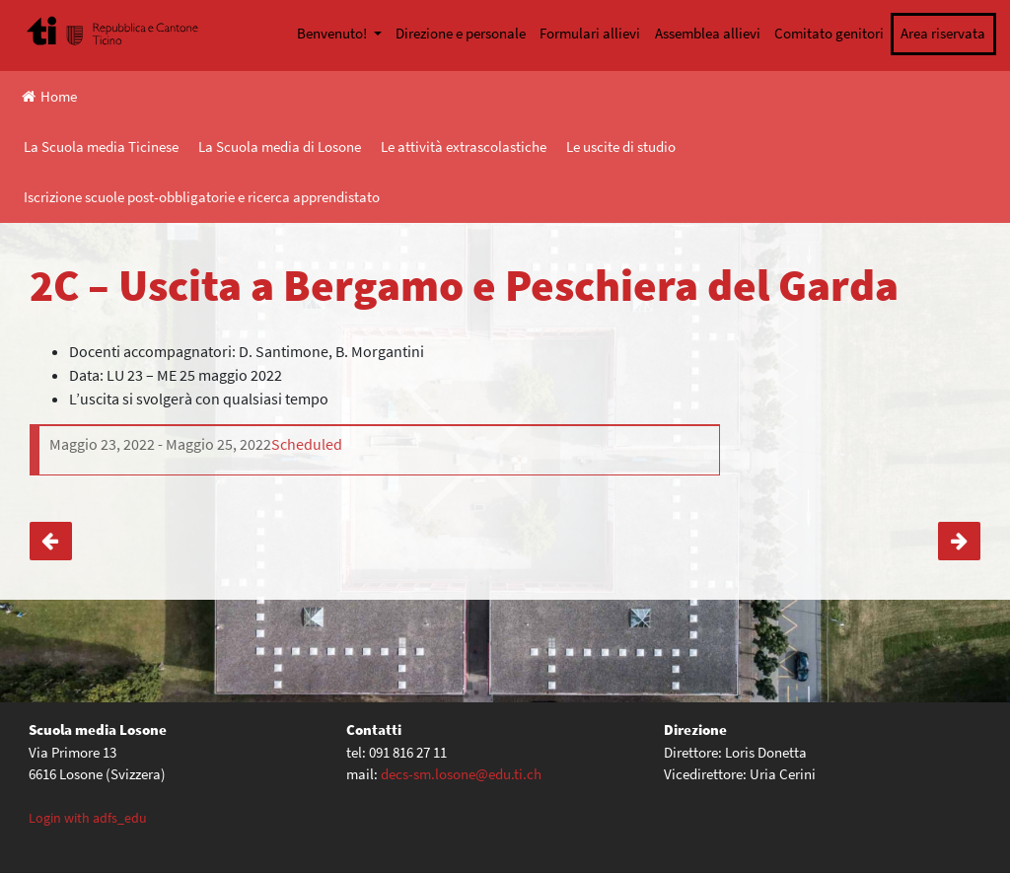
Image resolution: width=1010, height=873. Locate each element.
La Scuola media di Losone (279, 146)
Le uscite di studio (621, 146)
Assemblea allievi (707, 33)
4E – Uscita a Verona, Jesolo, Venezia (51, 541)
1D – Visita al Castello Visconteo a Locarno (959, 541)
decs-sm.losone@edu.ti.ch (461, 773)
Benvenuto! (333, 33)
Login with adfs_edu (88, 818)
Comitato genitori (829, 33)
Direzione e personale (461, 33)
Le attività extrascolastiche (463, 146)
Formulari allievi (590, 33)
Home (49, 96)
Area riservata (943, 33)
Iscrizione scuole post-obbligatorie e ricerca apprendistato (202, 196)
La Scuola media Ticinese (101, 146)
